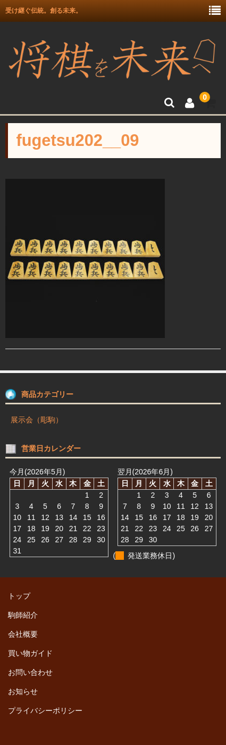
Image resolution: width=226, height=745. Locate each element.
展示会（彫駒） (37, 419)
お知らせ (23, 691)
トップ (19, 596)
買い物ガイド (30, 653)
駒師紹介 (23, 615)
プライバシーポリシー (45, 710)
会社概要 (23, 634)
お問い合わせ (30, 672)
